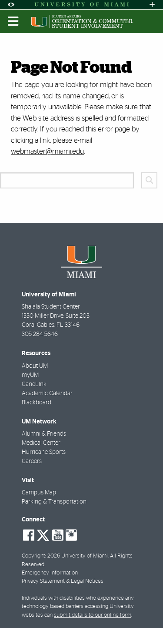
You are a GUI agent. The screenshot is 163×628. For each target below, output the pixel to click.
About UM (35, 366)
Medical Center (41, 443)
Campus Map (39, 493)
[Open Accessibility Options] (11, 4)
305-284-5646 (40, 334)
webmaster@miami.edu (47, 151)
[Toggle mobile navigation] (13, 21)
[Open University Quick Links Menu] (152, 4)
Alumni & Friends (44, 434)
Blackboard (36, 403)
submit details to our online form (92, 615)
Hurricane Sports (44, 452)
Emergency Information (50, 573)
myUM (30, 375)
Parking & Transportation (54, 502)
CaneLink (34, 384)
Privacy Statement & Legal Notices (62, 581)
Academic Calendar (47, 393)
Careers (32, 461)
